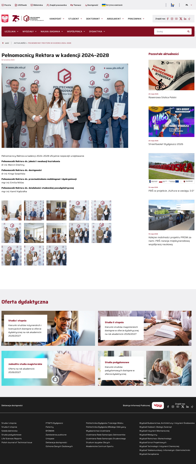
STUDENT (73, 18)
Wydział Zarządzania (149, 454)
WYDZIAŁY (28, 31)
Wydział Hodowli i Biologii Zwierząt (155, 427)
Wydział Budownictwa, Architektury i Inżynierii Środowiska (166, 423)
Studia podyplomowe (117, 362)
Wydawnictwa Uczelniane (98, 430)
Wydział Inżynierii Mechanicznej (154, 430)
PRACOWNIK (134, 18)
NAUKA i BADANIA (50, 31)
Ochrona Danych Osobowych (59, 446)
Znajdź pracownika (56, 5)
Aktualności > (20, 43)
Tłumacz (75, 5)
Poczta (6, 5)
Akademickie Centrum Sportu (99, 446)
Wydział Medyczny (148, 434)
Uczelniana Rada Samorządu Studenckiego (106, 438)
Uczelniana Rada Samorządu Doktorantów (105, 434)
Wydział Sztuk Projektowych (152, 442)
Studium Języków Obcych (98, 442)
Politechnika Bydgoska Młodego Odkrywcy (106, 427)
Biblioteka (36, 5)
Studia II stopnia (114, 322)
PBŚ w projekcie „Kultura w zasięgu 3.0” (171, 191)
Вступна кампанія (112, 5)
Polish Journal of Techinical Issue (17, 442)
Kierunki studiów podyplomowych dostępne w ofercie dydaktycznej (120, 370)
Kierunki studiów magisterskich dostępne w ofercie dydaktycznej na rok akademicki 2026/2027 (122, 330)
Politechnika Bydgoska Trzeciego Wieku (104, 423)
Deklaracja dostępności (12, 405)
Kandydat (55, 18)
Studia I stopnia (17, 321)
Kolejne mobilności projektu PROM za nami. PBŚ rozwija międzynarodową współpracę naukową (169, 240)
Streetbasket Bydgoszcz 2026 (165, 144)
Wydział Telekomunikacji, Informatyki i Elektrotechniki (164, 450)
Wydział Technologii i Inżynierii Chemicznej (159, 446)
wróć (5, 43)
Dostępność (91, 5)
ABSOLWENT (114, 18)
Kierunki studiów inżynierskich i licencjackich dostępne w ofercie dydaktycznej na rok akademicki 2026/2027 (25, 331)
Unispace (50, 438)
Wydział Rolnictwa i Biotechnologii (155, 438)
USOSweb (21, 5)
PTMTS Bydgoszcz (54, 423)
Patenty (50, 427)
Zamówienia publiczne (56, 434)
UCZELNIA (10, 31)
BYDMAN (50, 430)
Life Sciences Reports (12, 438)
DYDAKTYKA (95, 31)
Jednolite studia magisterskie (25, 364)
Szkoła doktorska (9, 430)
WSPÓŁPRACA (74, 31)
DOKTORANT (93, 18)
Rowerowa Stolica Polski (162, 97)
